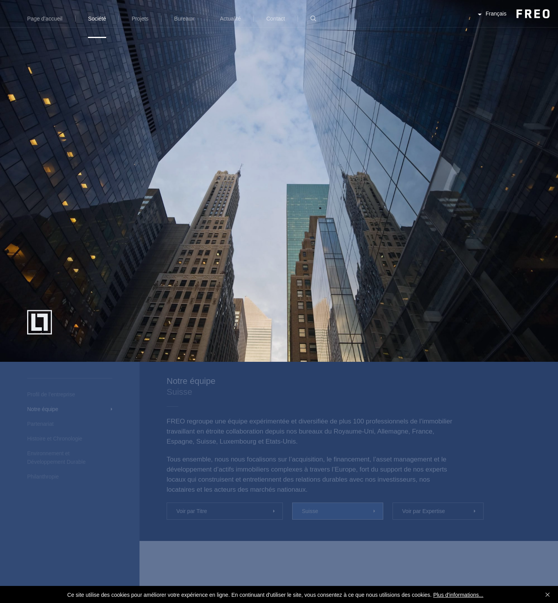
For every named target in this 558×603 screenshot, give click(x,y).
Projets (140, 19)
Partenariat (40, 424)
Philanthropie (43, 476)
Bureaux (184, 19)
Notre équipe (42, 409)
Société (97, 19)
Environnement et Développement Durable (56, 457)
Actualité (230, 19)
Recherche (313, 23)
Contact (275, 19)
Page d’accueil (44, 19)
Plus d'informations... (458, 595)
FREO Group (514, 20)
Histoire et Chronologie (54, 438)
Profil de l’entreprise (51, 394)
